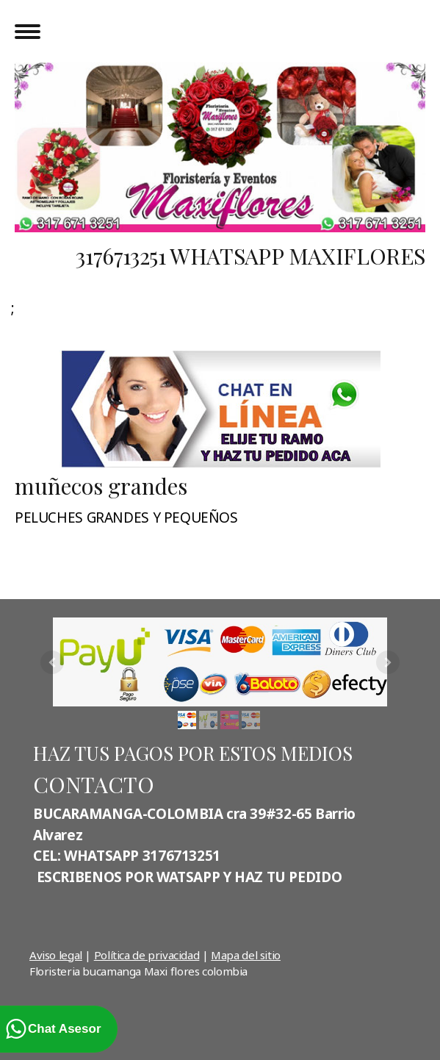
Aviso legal (55, 955)
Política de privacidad (147, 955)
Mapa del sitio (246, 955)
